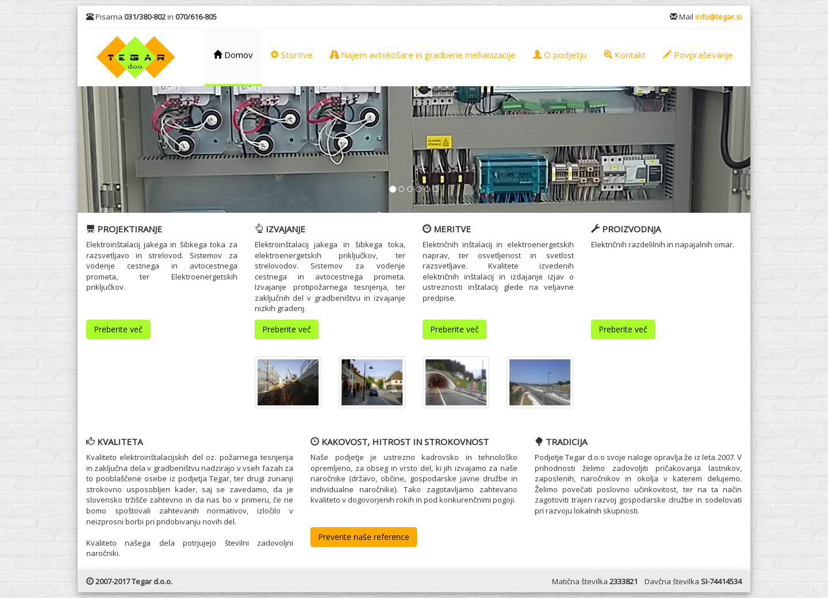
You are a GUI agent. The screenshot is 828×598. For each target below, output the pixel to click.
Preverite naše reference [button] (363, 536)
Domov (233, 54)
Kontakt (625, 54)
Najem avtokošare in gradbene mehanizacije (423, 54)
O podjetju (559, 54)
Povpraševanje (698, 54)
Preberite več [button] (118, 329)
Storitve (291, 54)
